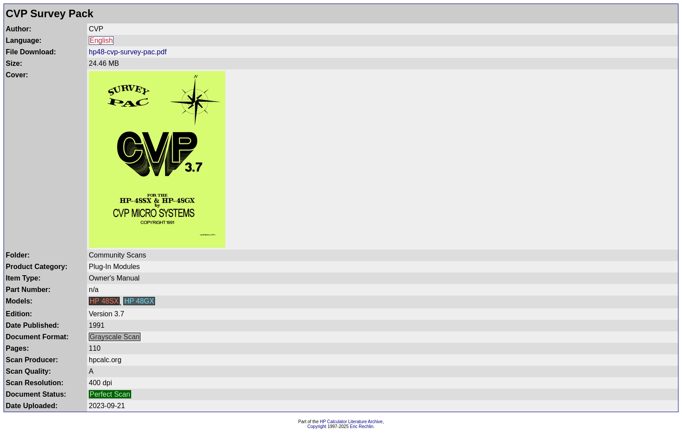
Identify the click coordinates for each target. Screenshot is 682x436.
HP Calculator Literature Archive (351, 421)
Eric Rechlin (361, 426)
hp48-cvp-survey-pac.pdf (128, 52)
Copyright (316, 426)
